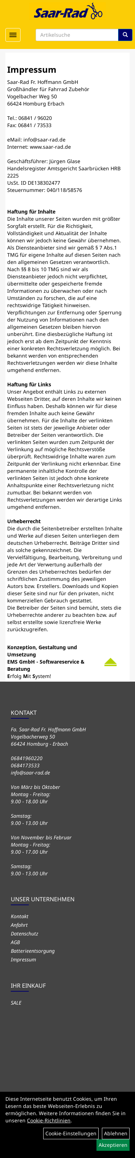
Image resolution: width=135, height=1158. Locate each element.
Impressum (23, 959)
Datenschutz (24, 933)
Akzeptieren (113, 1144)
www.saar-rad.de (50, 146)
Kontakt (19, 916)
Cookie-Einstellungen (70, 1133)
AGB (15, 942)
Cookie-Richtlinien (49, 1120)
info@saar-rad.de (44, 139)
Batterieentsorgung (33, 950)
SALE (16, 1002)
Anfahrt (19, 924)
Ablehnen (115, 1133)
